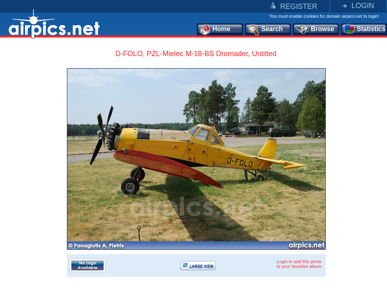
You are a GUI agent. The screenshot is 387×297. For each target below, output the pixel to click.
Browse (314, 29)
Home (214, 29)
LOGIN (363, 6)
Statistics (364, 29)
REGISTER (298, 6)
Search (265, 29)
